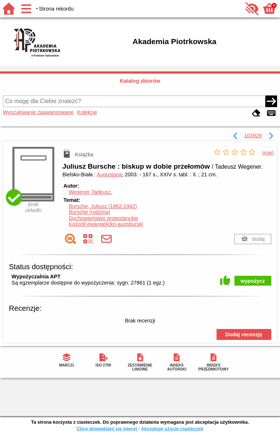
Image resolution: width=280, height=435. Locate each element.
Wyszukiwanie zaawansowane (38, 112)
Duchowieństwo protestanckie (103, 218)
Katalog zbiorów (140, 81)
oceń (268, 153)
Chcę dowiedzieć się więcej (107, 428)
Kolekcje (87, 112)
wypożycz (253, 281)
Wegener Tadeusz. (90, 192)
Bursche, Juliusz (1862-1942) (103, 206)
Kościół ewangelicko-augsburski (106, 224)
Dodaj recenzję (243, 334)
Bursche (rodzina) (89, 212)
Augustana (109, 174)
